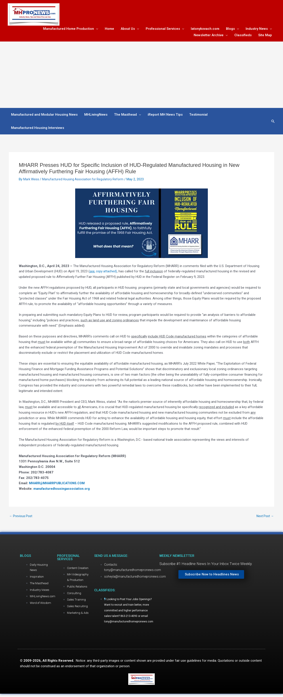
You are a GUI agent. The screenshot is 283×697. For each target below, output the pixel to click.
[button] (273, 122)
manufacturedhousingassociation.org (62, 490)
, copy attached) (104, 273)
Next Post (264, 517)
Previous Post (21, 517)
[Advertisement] (141, 76)
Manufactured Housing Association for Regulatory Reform (85, 180)
